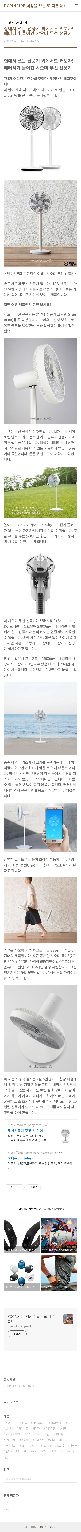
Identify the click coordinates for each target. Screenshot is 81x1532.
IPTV (37, 1428)
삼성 (38, 1434)
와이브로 (23, 1428)
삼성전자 (10, 1440)
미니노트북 (39, 1423)
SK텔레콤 (56, 1423)
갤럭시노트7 (12, 1451)
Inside (25, 1440)
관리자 (53, 1526)
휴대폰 (59, 1434)
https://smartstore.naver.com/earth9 (32, 1152)
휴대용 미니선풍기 (21, 1158)
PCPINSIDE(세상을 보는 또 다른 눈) (34, 6)
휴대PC (22, 1423)
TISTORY (41, 1526)
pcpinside (68, 1451)
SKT (34, 1445)
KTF (23, 1445)
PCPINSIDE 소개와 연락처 (19, 1386)
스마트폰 (39, 1440)
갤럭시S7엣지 (13, 1434)
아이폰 (73, 1445)
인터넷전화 (56, 1440)
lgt (48, 1434)
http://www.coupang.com (24, 1125)
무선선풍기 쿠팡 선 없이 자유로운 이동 (29, 1130)
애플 (63, 1428)
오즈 (53, 1451)
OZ (28, 1434)
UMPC (9, 1428)
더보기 (7, 1457)
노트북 (60, 1445)
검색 (73, 1478)
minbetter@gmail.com (22, 1326)
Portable (30, 1451)
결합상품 (51, 1428)
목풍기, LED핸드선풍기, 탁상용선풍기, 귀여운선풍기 (40, 1165)
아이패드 (10, 1445)
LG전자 (47, 1445)
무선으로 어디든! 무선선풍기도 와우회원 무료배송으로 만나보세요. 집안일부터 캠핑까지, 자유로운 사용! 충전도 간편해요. (28, 1137)
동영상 (9, 1423)
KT (43, 1451)
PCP (69, 1423)
